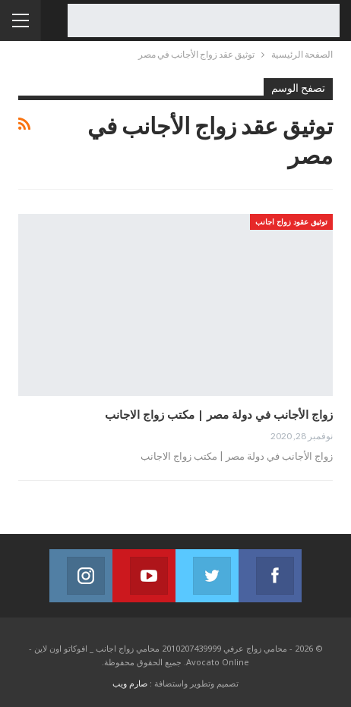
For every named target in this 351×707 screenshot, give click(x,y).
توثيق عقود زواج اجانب (291, 221)
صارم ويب (129, 683)
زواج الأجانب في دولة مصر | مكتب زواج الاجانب (219, 414)
